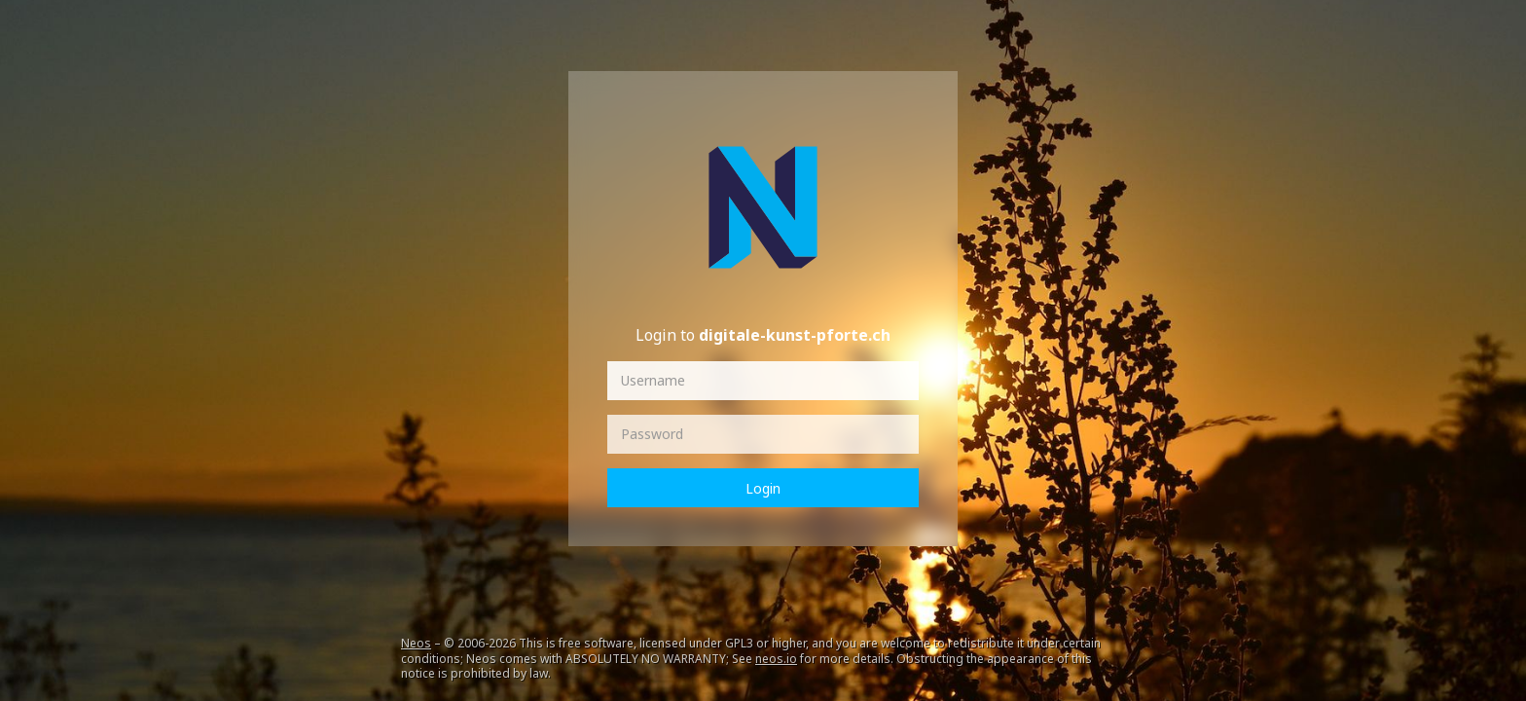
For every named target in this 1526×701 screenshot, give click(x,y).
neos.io (776, 658)
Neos (416, 643)
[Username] (763, 380)
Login (763, 488)
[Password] (763, 434)
